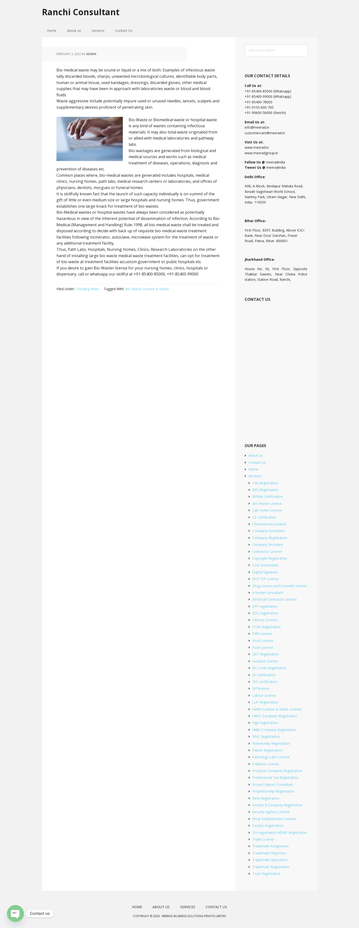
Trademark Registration (270, 867)
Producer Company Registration (277, 770)
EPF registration (264, 606)
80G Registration (265, 489)
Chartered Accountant (269, 524)
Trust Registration (266, 873)
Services (255, 476)
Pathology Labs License (271, 757)
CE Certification (264, 517)
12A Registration (265, 483)
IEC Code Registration (269, 668)
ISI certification (264, 675)
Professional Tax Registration (275, 777)
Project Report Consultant (272, 784)
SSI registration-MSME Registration (279, 832)
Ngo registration (265, 722)
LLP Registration (265, 702)
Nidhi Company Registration (274, 729)
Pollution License (265, 764)
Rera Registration (265, 798)
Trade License (263, 839)
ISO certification (264, 681)
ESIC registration (265, 613)
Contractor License (267, 551)
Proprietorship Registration (273, 791)
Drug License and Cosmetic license (279, 586)
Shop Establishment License (274, 818)
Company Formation (268, 530)
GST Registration (265, 654)
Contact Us (257, 462)
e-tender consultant (267, 592)
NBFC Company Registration (274, 716)
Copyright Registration (269, 558)
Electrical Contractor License (274, 599)
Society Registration (267, 825)
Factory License (264, 620)
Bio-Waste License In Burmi (147, 289)
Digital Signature (265, 572)
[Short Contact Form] (276, 367)
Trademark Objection (269, 853)
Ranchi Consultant (82, 12)
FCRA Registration (266, 627)
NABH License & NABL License (276, 709)
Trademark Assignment (270, 846)
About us (255, 455)
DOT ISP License (265, 578)
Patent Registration (267, 750)
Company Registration (269, 537)
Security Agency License (271, 811)
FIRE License (262, 633)
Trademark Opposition (270, 860)
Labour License (264, 695)
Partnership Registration (271, 743)
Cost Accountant (265, 565)
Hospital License (265, 661)
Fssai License (262, 647)
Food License (262, 640)
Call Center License (267, 510)
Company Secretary (267, 544)
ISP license (260, 688)
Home (253, 469)
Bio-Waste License (267, 503)
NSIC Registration (266, 736)
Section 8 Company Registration (277, 805)
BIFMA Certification (267, 496)
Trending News (87, 289)
